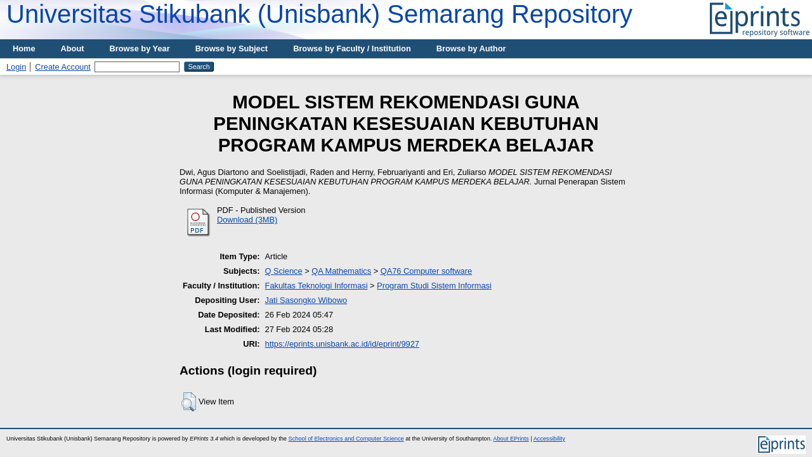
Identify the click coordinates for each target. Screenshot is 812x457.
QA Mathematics (341, 271)
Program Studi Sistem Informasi (434, 285)
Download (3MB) (247, 219)
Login (16, 67)
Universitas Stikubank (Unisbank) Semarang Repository (319, 14)
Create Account (63, 67)
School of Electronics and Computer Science (346, 438)
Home (24, 48)
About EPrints (510, 438)
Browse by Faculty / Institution (352, 48)
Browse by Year (140, 48)
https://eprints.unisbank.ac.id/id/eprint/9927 (342, 344)
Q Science (284, 271)
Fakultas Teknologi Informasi (316, 285)
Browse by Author (471, 48)
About (72, 48)
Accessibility (549, 438)
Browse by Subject (231, 48)
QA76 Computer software (426, 271)
